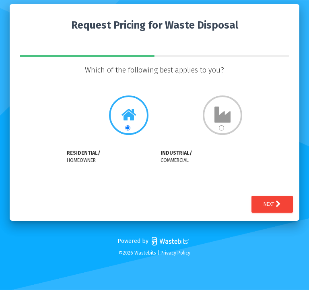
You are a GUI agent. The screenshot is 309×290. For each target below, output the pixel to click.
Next (272, 204)
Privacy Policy (175, 253)
